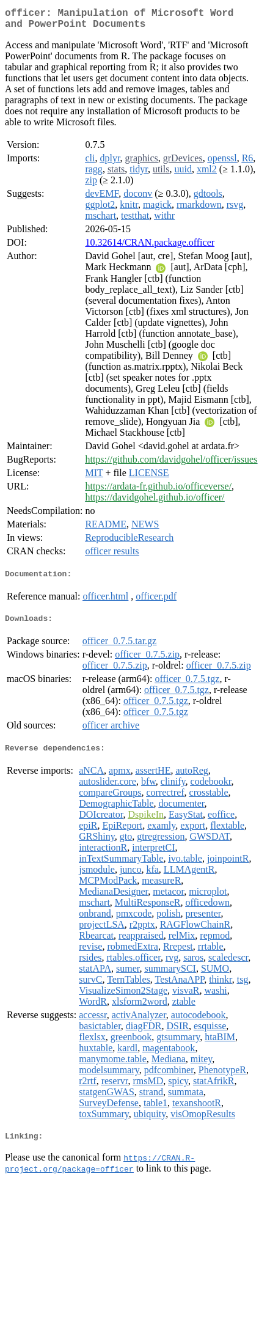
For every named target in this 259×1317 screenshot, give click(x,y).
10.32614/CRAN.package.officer (149, 247)
